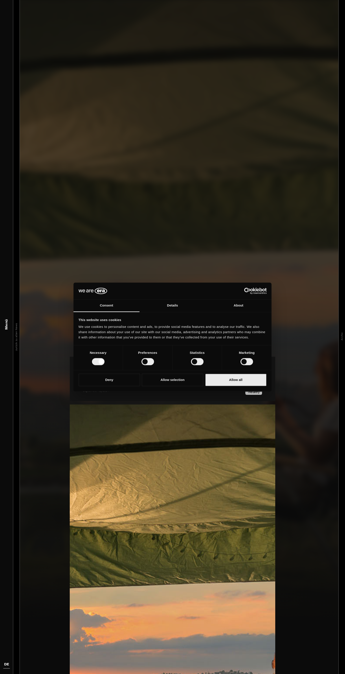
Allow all (235, 380)
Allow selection (172, 380)
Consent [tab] (106, 305)
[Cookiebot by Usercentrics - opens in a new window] (247, 291)
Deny (109, 380)
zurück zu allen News (16, 337)
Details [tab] (172, 305)
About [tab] (238, 305)
